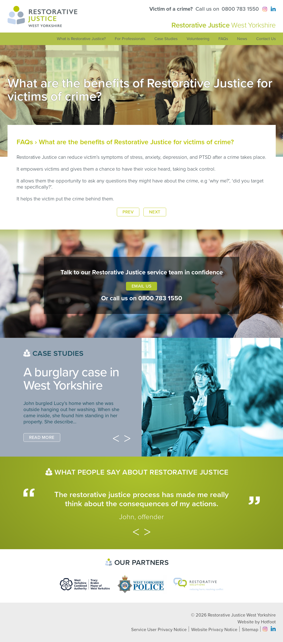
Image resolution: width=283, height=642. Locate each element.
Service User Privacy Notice (159, 629)
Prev (128, 212)
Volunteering (198, 38)
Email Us (142, 286)
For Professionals (130, 38)
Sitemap (250, 629)
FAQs (223, 38)
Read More (42, 437)
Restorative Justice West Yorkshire (242, 615)
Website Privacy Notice (214, 629)
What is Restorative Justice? (81, 38)
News (242, 38)
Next (154, 212)
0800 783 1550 (240, 9)
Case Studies (166, 38)
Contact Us (266, 38)
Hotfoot (268, 622)
